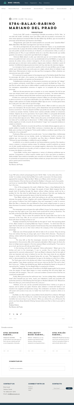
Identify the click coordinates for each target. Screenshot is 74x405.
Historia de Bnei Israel (14, 8)
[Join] (69, 388)
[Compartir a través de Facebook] (9, 314)
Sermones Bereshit (26, 8)
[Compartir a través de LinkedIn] (17, 314)
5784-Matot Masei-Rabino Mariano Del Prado (35, 334)
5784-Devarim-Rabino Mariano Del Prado (11, 334)
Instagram (30, 388)
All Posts (4, 8)
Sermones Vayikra (50, 8)
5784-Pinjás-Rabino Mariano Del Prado (59, 334)
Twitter (29, 390)
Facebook (30, 386)
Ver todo (70, 327)
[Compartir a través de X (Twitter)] (13, 314)
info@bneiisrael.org (14, 394)
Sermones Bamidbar (62, 8)
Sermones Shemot (38, 8)
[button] (70, 8)
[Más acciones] (64, 19)
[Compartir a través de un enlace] (21, 314)
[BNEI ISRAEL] (14, 2)
